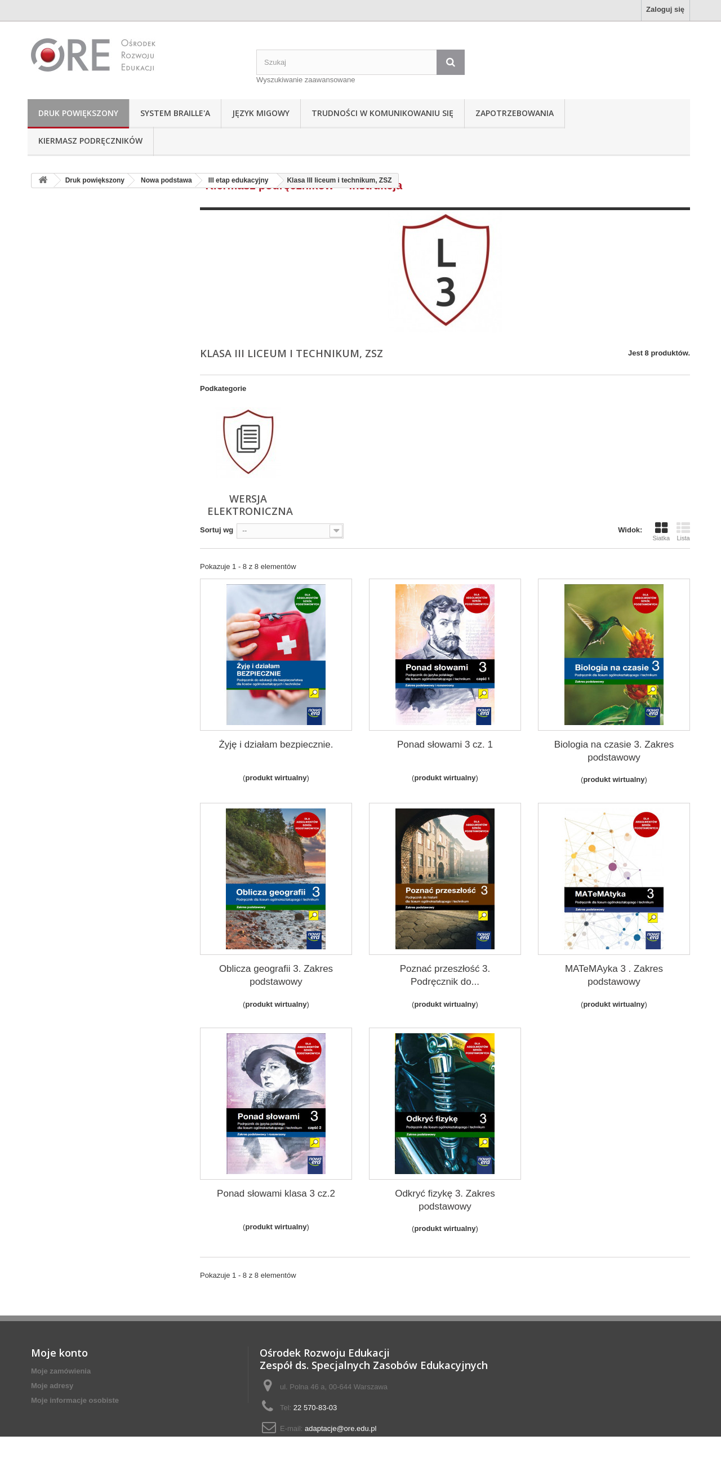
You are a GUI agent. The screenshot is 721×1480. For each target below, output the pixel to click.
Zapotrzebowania (514, 113)
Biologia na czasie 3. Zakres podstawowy (614, 751)
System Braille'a (175, 113)
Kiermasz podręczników (90, 140)
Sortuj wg (216, 530)
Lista (683, 531)
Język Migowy (261, 113)
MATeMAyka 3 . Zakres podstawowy (614, 975)
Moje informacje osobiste (75, 1400)
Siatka (661, 531)
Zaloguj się (665, 9)
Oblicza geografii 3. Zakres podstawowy (276, 975)
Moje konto (59, 1352)
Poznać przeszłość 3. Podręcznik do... (445, 975)
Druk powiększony (78, 113)
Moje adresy (52, 1385)
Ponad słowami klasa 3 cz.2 (276, 1193)
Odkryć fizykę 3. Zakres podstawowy (445, 1200)
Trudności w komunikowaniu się (382, 113)
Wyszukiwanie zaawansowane (305, 79)
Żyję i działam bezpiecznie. (276, 744)
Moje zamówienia (61, 1371)
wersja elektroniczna (250, 505)
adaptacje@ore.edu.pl (340, 1428)
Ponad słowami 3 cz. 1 (445, 744)
